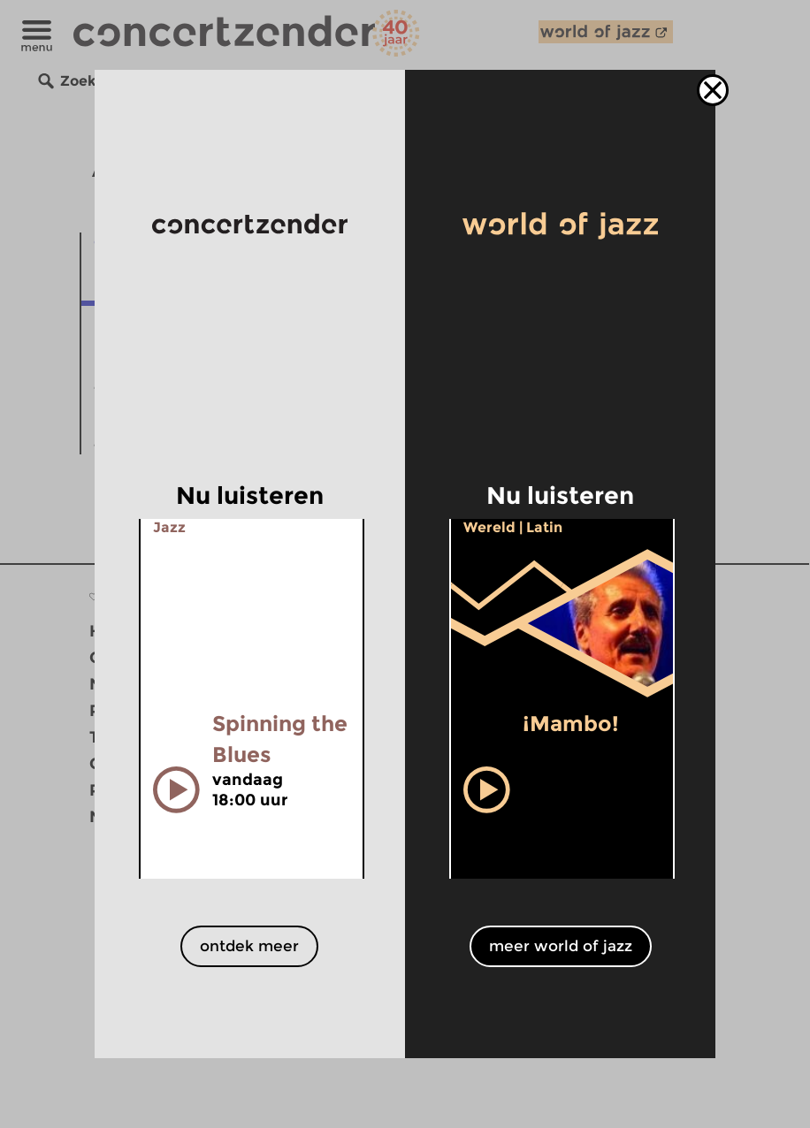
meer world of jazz (560, 946)
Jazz (169, 527)
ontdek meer (249, 946)
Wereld (489, 527)
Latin (544, 527)
